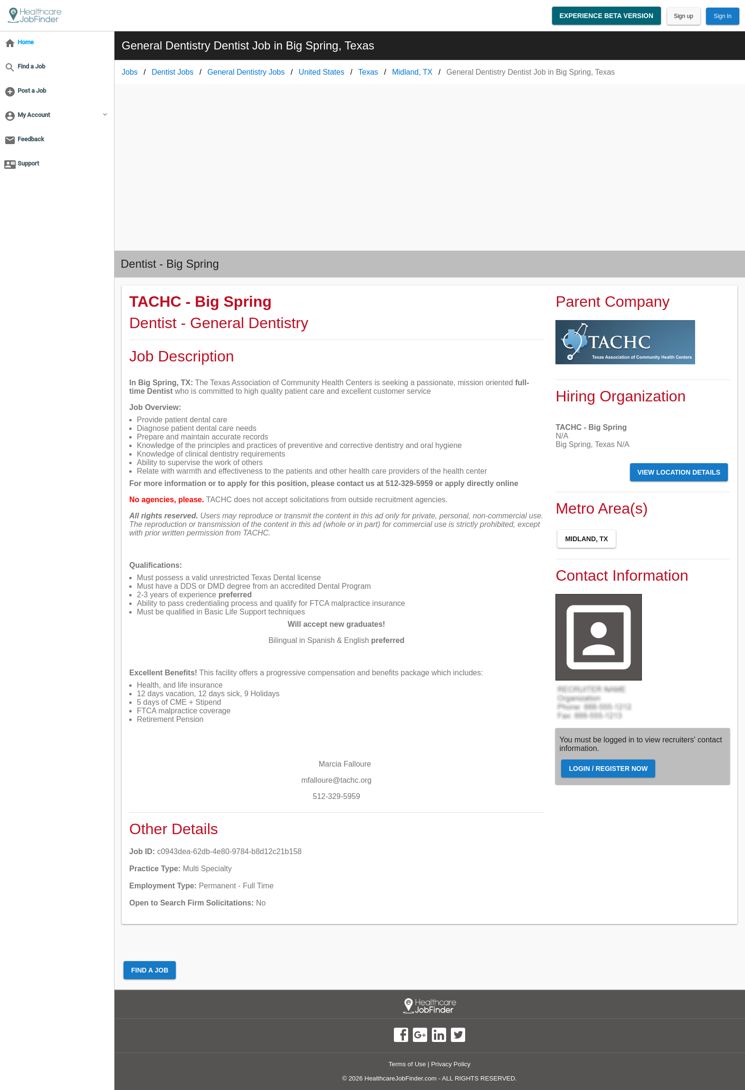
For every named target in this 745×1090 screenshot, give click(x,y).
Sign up (683, 16)
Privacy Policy (450, 1064)
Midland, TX (586, 539)
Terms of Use (407, 1064)
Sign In (722, 16)
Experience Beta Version (607, 15)
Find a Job (149, 970)
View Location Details (679, 472)
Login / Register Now (608, 768)
